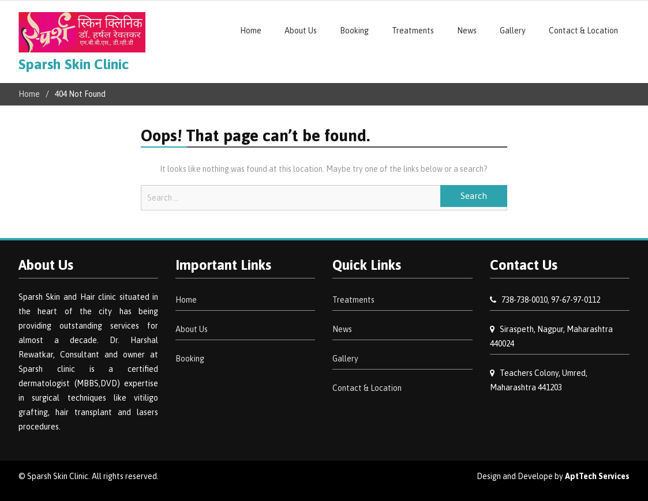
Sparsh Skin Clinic (73, 64)
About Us (300, 30)
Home (250, 30)
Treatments (413, 30)
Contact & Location (583, 30)
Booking (354, 30)
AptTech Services (597, 476)
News (467, 30)
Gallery (513, 30)
